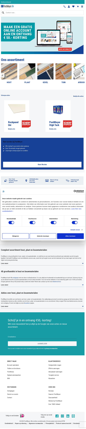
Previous (2, 75)
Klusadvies (51, 378)
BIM (8, 378)
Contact (9, 397)
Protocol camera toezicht (63, 423)
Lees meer (4, 263)
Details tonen (75, 230)
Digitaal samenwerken (14, 375)
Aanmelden (42, 344)
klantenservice (57, 281)
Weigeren (15, 236)
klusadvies (27, 303)
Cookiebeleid (9, 423)
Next (82, 75)
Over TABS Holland (54, 404)
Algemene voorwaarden (36, 423)
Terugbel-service (53, 375)
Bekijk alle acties (78, 96)
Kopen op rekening (20, 423)
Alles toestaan (70, 236)
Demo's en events (12, 394)
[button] (82, 6)
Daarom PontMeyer (54, 394)
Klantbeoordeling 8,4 (6, 2)
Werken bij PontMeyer (55, 401)
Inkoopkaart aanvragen (55, 372)
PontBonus (10, 372)
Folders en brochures (13, 368)
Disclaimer (76, 423)
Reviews (51, 391)
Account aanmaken (13, 365)
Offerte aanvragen (54, 368)
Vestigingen (10, 391)
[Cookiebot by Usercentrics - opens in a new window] (75, 191)
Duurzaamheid (52, 397)
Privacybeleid (50, 423)
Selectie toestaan (43, 236)
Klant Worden (42, 164)
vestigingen (15, 277)
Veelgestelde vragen (54, 365)
